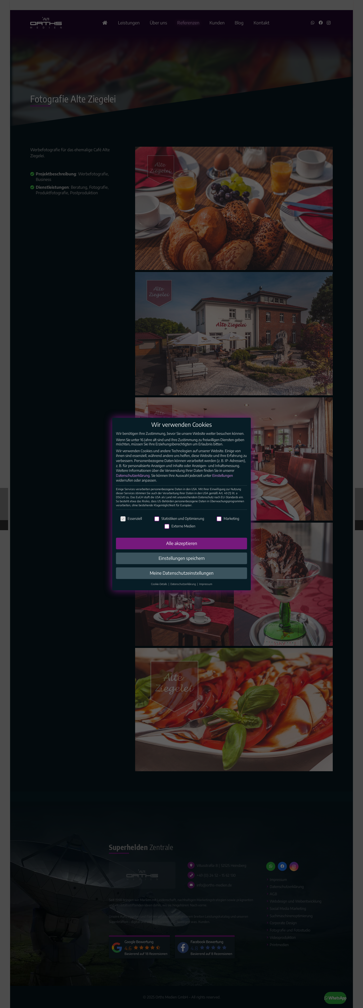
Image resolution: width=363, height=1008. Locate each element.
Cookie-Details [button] (159, 590)
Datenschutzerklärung (133, 482)
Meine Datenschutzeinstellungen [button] (182, 580)
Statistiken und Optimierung (179, 525)
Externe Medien (179, 533)
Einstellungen (222, 482)
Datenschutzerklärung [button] (183, 590)
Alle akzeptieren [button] (181, 550)
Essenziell (131, 525)
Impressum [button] (205, 590)
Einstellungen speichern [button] (182, 565)
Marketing (228, 525)
